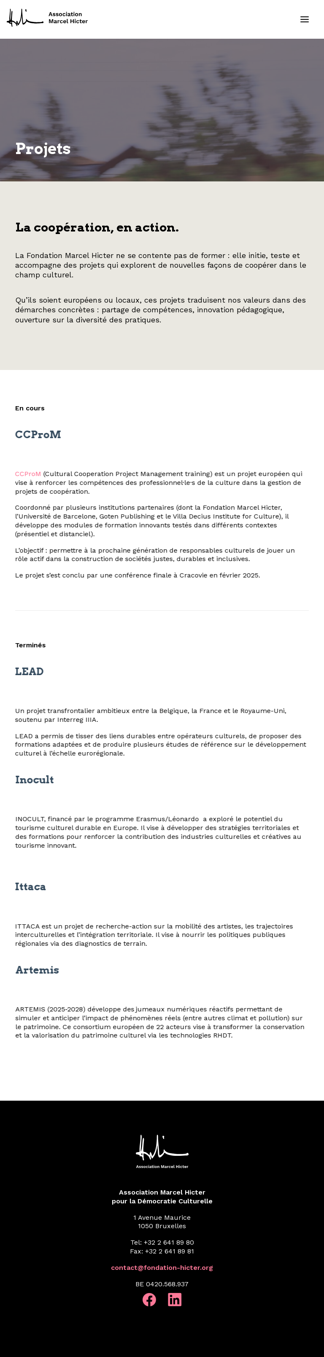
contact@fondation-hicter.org (162, 1268)
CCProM (16, 474)
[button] (304, 19)
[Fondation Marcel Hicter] (47, 18)
